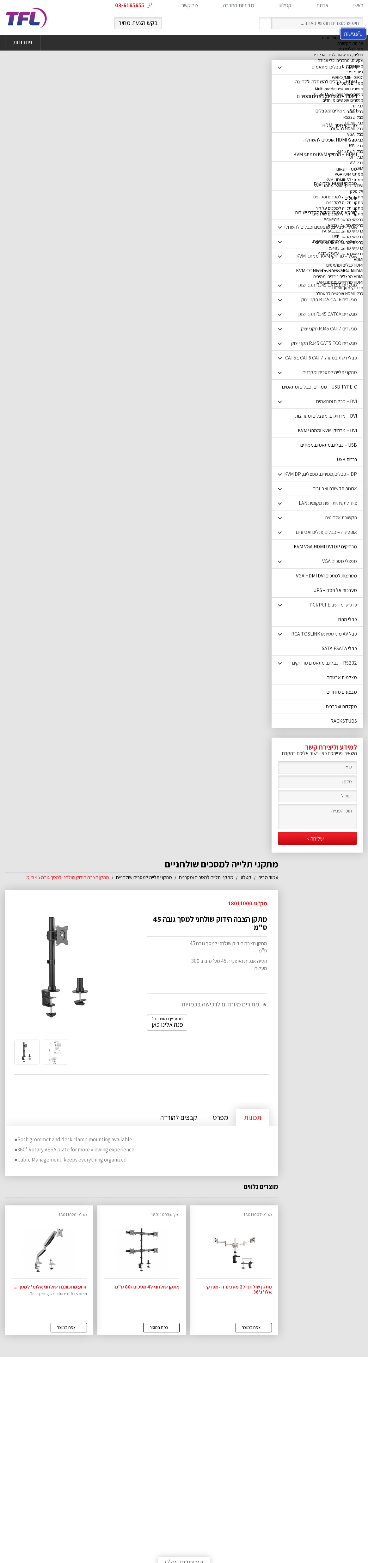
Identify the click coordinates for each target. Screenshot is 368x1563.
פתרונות (22, 43)
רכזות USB (347, 459)
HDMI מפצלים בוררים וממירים (338, 276)
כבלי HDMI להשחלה (346, 128)
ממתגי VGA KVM (349, 174)
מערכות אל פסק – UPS (335, 590)
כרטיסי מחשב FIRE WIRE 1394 (337, 242)
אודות (322, 5)
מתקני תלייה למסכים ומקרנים (338, 197)
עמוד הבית (268, 877)
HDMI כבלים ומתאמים (344, 265)
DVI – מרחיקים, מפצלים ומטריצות (326, 416)
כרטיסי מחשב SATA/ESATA (340, 253)
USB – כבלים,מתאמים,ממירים (328, 445)
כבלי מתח (355, 111)
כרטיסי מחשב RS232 (345, 225)
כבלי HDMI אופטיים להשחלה (339, 293)
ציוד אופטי (355, 72)
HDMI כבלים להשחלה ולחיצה (339, 271)
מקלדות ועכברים (341, 706)
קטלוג (285, 5)
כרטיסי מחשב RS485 (345, 248)
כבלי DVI (356, 140)
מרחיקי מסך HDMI (347, 288)
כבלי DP (356, 157)
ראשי (358, 5)
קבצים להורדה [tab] (178, 1117)
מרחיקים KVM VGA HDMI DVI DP (325, 546)
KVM (359, 168)
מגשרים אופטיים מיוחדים (342, 100)
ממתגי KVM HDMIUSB (344, 180)
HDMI (358, 259)
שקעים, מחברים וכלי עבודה (340, 60)
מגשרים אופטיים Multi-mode (339, 89)
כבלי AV (356, 163)
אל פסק (356, 191)
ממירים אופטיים (350, 83)
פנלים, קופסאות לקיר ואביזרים (338, 54)
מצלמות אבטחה (342, 677)
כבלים (358, 106)
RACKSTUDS (343, 721)
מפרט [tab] (220, 1117)
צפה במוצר (251, 1327)
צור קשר (190, 5)
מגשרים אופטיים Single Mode (338, 94)
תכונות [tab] (252, 1117)
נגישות (353, 33)
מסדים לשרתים (350, 49)
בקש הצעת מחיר (138, 23)
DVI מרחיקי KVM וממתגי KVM (338, 185)
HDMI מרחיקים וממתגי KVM (339, 282)
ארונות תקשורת (350, 43)
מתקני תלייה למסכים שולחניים (337, 214)
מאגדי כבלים (352, 66)
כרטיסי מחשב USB (347, 236)
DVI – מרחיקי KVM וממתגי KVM (327, 430)
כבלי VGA (355, 134)
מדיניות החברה (238, 5)
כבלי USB (355, 145)
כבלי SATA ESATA (339, 648)
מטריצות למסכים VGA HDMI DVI (326, 575)
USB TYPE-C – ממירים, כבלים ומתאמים (319, 386)
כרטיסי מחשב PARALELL (342, 231)
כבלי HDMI (354, 123)
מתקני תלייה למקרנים (344, 202)
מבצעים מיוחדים (342, 692)
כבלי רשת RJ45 (350, 151)
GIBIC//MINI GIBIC (347, 77)
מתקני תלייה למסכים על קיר (339, 208)
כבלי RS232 (353, 117)
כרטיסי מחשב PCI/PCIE (343, 219)
